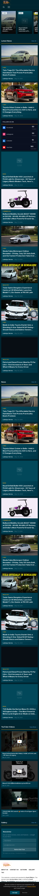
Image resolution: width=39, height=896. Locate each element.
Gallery (32, 869)
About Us (4, 869)
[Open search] (3, 7)
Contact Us (14, 869)
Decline (24, 892)
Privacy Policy (31, 886)
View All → (34, 41)
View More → (34, 727)
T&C (2, 872)
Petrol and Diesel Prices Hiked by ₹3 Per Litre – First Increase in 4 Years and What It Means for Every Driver (19, 364)
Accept (14, 892)
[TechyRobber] (6, 2)
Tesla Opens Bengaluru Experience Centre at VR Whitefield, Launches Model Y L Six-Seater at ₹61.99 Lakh (18, 290)
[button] (19, 746)
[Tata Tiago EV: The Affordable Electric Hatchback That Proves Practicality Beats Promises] (8, 22)
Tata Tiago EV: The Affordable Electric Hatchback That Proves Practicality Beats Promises (19, 72)
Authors (23, 869)
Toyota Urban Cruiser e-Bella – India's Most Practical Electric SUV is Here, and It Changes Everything (19, 109)
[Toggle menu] (8, 7)
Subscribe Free (19, 849)
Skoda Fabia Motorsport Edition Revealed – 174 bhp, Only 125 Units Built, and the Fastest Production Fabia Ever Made (19, 254)
